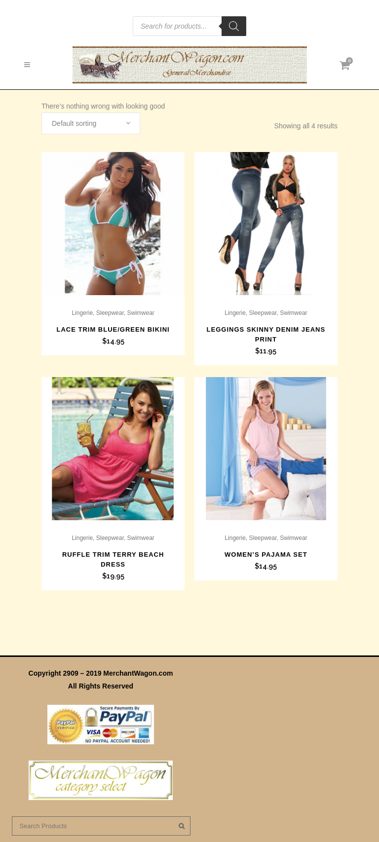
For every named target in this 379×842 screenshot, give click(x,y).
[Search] (234, 26)
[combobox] (90, 123)
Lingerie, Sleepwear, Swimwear (113, 312)
